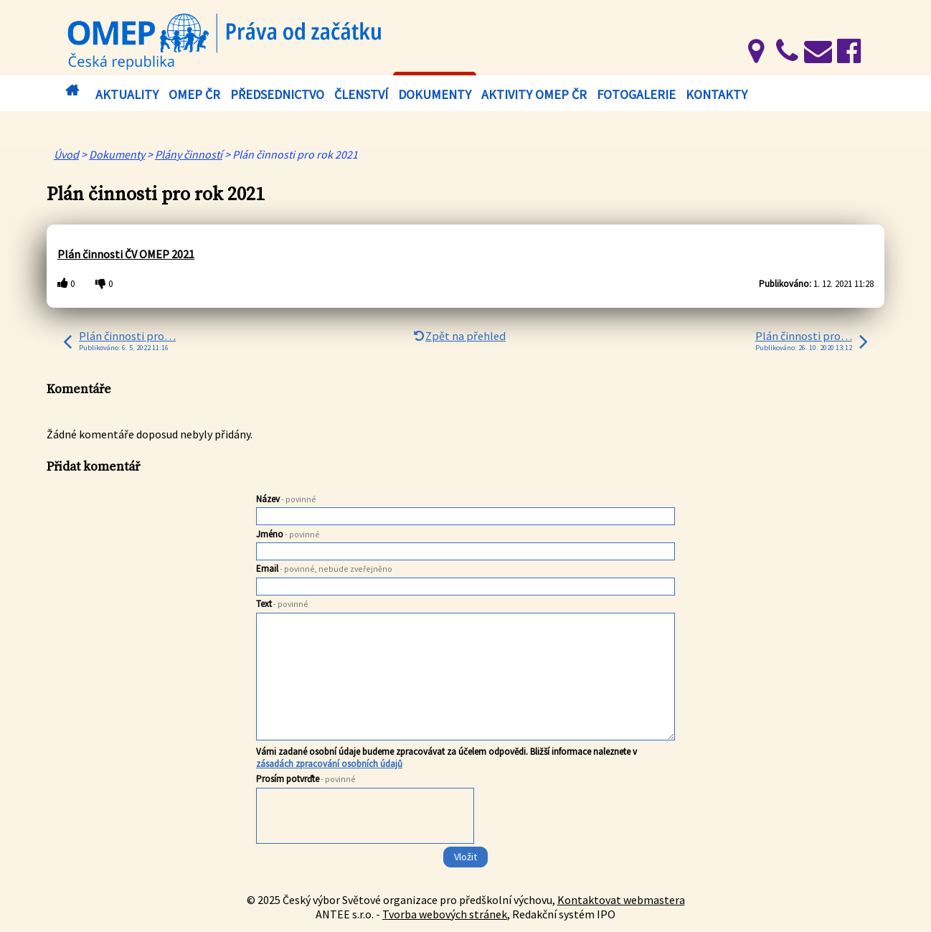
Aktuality (127, 94)
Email (324, 569)
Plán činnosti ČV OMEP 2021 (125, 254)
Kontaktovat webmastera (621, 900)
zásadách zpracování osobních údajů (329, 764)
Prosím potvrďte (306, 779)
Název (286, 499)
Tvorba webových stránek (444, 914)
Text (282, 604)
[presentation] (366, 819)
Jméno (288, 534)
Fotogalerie (636, 94)
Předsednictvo (277, 94)
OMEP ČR (194, 94)
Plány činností (188, 154)
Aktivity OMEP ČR (534, 94)
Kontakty (716, 94)
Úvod (71, 91)
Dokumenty (434, 94)
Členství (361, 94)
